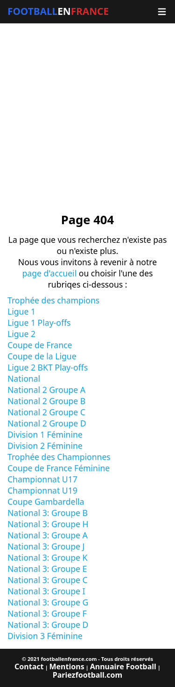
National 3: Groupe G (47, 602)
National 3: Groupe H (48, 523)
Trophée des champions (53, 300)
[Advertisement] (87, 118)
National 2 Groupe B (46, 400)
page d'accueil (49, 273)
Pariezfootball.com (87, 675)
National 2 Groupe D (46, 423)
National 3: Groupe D (47, 624)
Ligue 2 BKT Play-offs (47, 367)
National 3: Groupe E (47, 568)
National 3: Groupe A (47, 535)
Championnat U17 (42, 479)
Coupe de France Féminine (58, 468)
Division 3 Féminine (45, 635)
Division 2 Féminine (45, 445)
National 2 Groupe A (46, 389)
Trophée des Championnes (59, 456)
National (23, 378)
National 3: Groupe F (47, 613)
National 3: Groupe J (45, 546)
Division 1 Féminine (45, 434)
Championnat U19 (42, 490)
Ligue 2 (21, 333)
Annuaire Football (123, 666)
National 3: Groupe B (47, 512)
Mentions (66, 666)
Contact (28, 666)
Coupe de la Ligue (42, 356)
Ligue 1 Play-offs (38, 322)
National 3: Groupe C (47, 579)
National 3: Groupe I (46, 591)
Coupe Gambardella (45, 501)
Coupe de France (39, 344)
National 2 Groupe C (46, 412)
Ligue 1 (21, 311)
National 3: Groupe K (47, 557)
